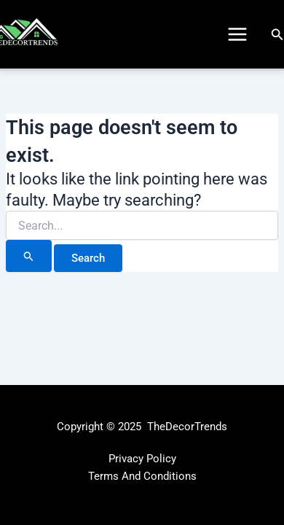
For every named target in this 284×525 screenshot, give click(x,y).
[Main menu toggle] (237, 34)
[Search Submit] (29, 256)
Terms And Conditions (142, 476)
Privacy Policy (142, 458)
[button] (277, 35)
